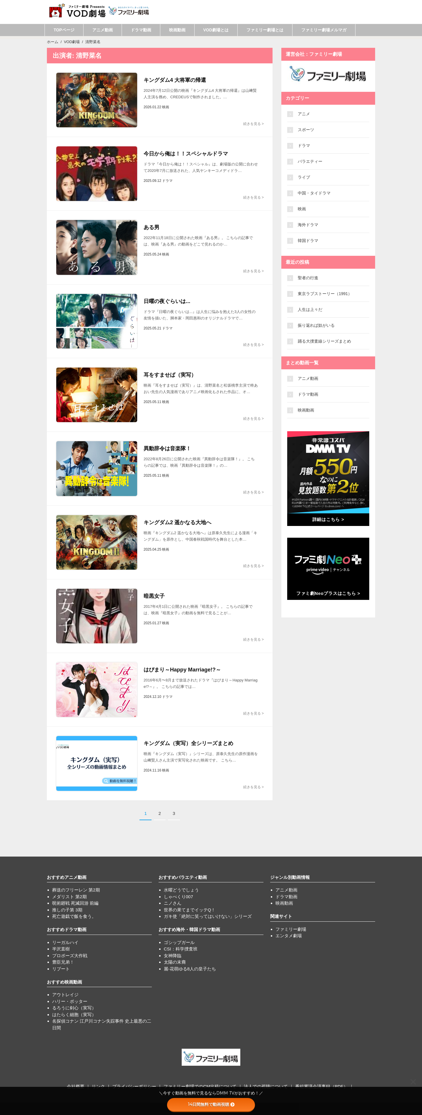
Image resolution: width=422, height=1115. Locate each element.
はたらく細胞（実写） (74, 1014)
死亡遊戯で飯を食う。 (74, 916)
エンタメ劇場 (288, 935)
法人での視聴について (266, 1086)
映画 (302, 209)
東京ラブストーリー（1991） (325, 293)
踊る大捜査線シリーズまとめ (324, 341)
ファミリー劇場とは (264, 30)
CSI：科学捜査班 (181, 948)
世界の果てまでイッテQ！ (190, 909)
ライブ (304, 177)
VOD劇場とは (216, 30)
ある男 (151, 227)
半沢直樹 (61, 948)
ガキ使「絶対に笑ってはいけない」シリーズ (208, 916)
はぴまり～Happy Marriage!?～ (182, 670)
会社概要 (75, 1086)
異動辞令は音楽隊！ (167, 448)
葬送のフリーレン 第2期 (76, 889)
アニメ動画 (102, 30)
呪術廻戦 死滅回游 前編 (75, 903)
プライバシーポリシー (134, 1086)
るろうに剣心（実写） (74, 1007)
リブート (61, 968)
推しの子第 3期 (67, 909)
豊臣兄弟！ (63, 962)
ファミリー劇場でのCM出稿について (200, 1086)
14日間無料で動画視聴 (211, 1104)
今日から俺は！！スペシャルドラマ (186, 154)
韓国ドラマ (308, 240)
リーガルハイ (65, 942)
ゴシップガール (179, 942)
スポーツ (306, 129)
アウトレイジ (65, 994)
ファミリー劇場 (290, 929)
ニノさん (172, 903)
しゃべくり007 (178, 896)
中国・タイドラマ (314, 193)
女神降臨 (172, 955)
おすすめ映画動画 (64, 981)
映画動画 (177, 30)
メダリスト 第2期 (69, 896)
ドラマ (304, 145)
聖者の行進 (308, 277)
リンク (98, 1086)
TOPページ (64, 30)
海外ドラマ (308, 224)
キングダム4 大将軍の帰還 (175, 80)
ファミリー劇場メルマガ (323, 30)
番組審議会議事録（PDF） (321, 1086)
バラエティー (310, 161)
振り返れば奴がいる (316, 325)
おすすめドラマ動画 (66, 929)
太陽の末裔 (175, 962)
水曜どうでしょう (181, 889)
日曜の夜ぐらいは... (167, 301)
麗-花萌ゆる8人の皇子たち (190, 968)
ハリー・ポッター (69, 1001)
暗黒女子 (154, 596)
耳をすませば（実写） (170, 375)
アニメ (304, 113)
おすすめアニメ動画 (66, 877)
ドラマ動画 (141, 30)
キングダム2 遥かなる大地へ (177, 522)
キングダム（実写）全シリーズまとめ (188, 743)
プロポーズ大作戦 (69, 955)
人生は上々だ (310, 309)
